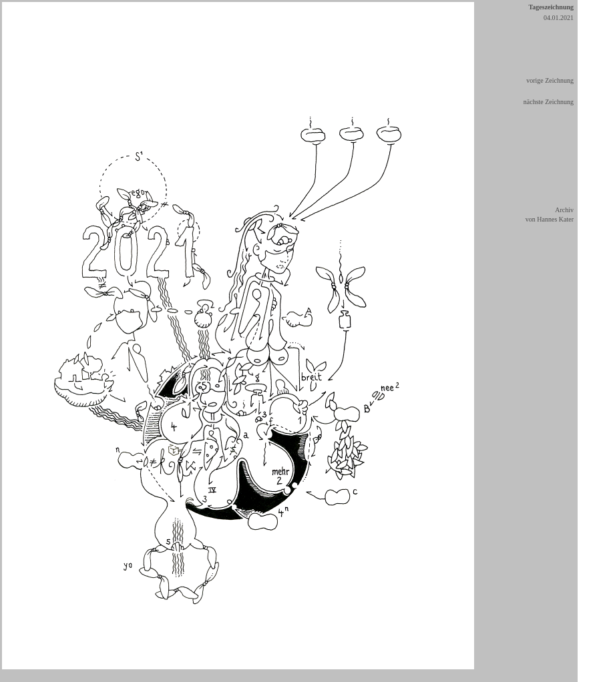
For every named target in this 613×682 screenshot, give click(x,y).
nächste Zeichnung (549, 101)
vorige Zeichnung (550, 80)
